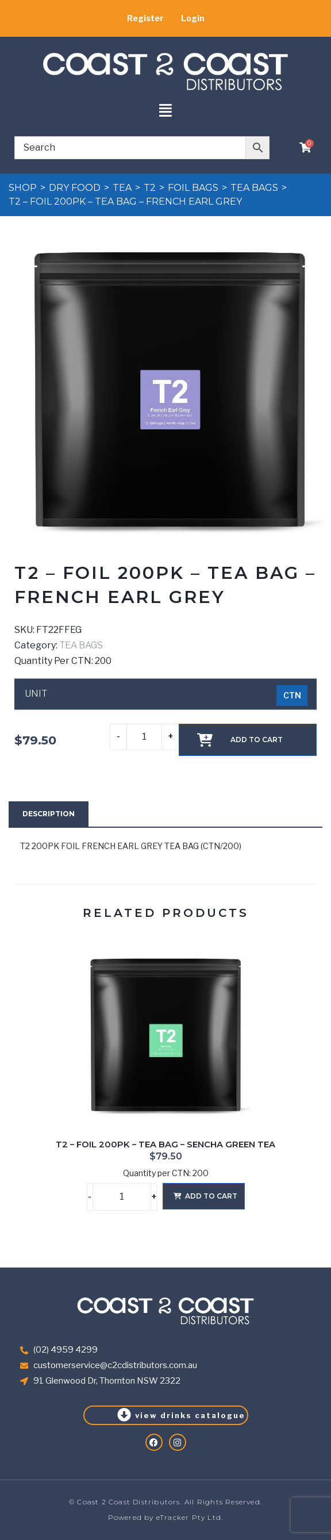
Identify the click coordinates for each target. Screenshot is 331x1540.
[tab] (48, 814)
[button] (165, 111)
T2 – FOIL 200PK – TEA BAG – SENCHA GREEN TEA (165, 1144)
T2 (150, 187)
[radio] (291, 695)
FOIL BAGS (193, 187)
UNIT (36, 693)
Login (193, 18)
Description (48, 813)
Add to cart (256, 739)
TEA (122, 187)
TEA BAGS (254, 187)
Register (145, 18)
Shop (23, 187)
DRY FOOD (75, 187)
